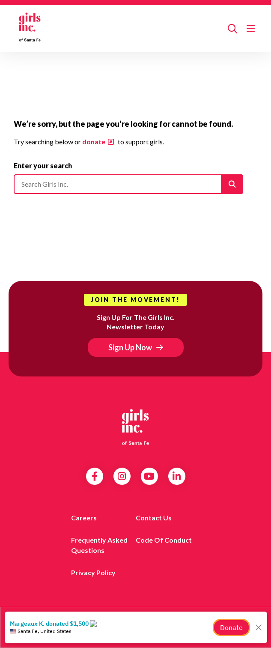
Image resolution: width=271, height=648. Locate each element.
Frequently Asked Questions (99, 545)
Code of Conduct (164, 540)
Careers (84, 518)
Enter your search (43, 165)
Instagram (121, 476)
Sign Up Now (130, 347)
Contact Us (154, 518)
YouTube (149, 476)
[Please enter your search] (128, 184)
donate (93, 141)
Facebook (94, 476)
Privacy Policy (93, 572)
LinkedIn (176, 476)
